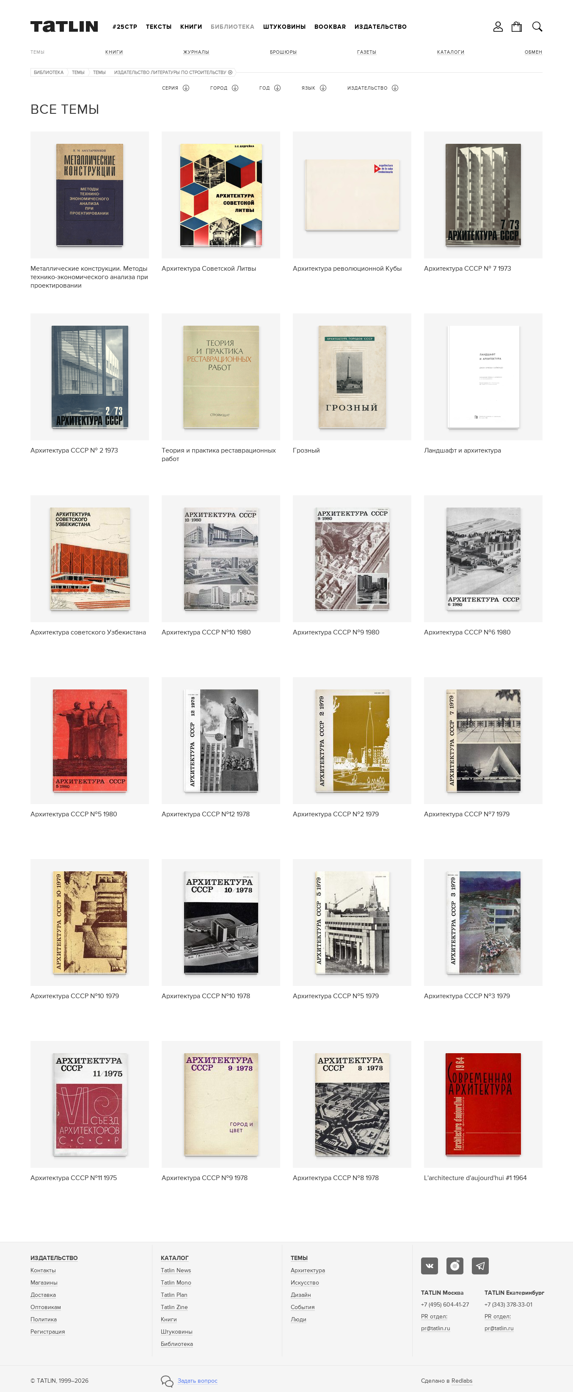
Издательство (381, 27)
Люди (298, 1320)
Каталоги (451, 52)
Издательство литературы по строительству (173, 72)
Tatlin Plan (174, 1295)
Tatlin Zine (174, 1307)
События (303, 1307)
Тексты (159, 27)
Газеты (367, 52)
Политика (43, 1320)
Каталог (175, 1258)
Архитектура (308, 1271)
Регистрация (47, 1332)
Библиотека (233, 27)
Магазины (44, 1283)
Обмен (534, 52)
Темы (37, 52)
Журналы (196, 52)
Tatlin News (176, 1271)
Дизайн (301, 1295)
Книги (191, 27)
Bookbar (330, 27)
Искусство (305, 1283)
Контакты (43, 1271)
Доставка (43, 1295)
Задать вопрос (198, 1381)
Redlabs (462, 1381)
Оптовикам (45, 1307)
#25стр (125, 27)
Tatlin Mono (176, 1283)
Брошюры (283, 52)
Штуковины (284, 27)
